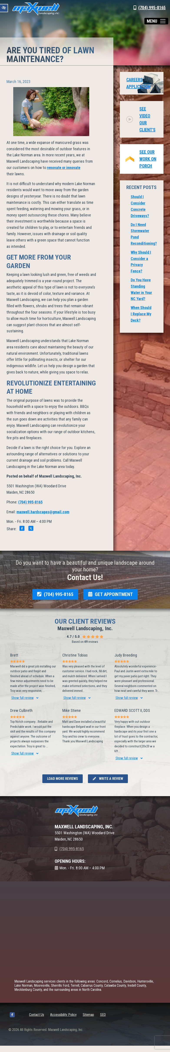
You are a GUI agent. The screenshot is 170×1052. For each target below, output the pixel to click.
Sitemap (88, 1015)
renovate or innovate (63, 167)
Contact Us (36, 1015)
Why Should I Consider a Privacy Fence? (141, 261)
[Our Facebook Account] (12, 1015)
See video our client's (147, 119)
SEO (103, 1015)
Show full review (22, 698)
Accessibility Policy (63, 1015)
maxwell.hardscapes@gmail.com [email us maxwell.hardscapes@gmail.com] (43, 512)
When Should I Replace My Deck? (141, 314)
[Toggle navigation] (156, 21)
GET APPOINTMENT (110, 594)
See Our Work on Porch (147, 159)
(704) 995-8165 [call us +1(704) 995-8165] (152, 7)
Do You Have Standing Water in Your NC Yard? (141, 289)
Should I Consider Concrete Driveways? (140, 206)
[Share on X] (31, 529)
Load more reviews (62, 779)
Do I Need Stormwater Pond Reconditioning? (144, 234)
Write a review (108, 779)
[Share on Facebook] (22, 529)
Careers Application (138, 83)
